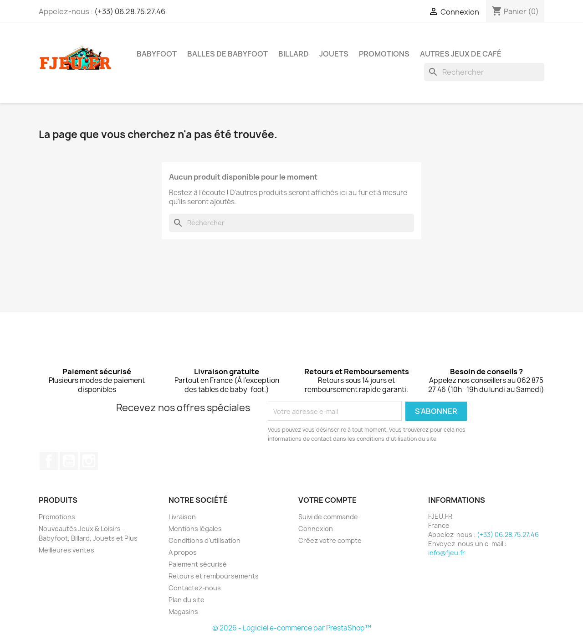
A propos (183, 552)
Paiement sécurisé (198, 564)
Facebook (49, 461)
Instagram (89, 461)
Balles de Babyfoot (227, 54)
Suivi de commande (328, 516)
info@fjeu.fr (446, 552)
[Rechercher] (484, 72)
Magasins (183, 611)
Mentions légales (195, 528)
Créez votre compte (330, 540)
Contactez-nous (195, 587)
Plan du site (187, 599)
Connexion (315, 528)
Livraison (182, 516)
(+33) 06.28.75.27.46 (129, 11)
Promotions (57, 516)
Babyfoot (157, 54)
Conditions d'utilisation (204, 540)
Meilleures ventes (66, 550)
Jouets (333, 54)
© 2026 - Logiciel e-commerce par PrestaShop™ (291, 628)
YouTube (69, 461)
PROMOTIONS (384, 54)
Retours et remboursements (214, 576)
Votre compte (327, 500)
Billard (293, 54)
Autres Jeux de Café (460, 54)
